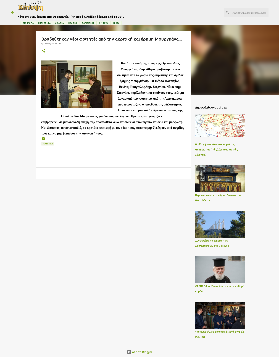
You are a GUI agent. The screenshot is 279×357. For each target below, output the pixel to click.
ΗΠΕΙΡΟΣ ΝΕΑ (44, 23)
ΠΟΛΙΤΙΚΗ (72, 23)
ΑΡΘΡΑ (116, 23)
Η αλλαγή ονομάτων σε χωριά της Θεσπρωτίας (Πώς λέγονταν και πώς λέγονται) (216, 149)
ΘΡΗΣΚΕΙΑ (103, 23)
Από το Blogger (139, 352)
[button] (43, 51)
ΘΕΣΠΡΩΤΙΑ (28, 23)
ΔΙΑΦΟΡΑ (59, 23)
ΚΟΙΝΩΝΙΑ (48, 143)
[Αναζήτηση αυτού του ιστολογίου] (250, 12)
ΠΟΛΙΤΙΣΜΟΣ (88, 23)
